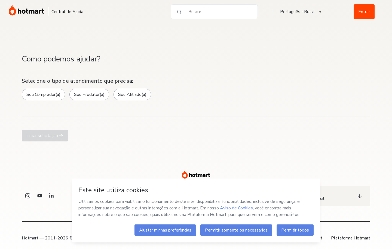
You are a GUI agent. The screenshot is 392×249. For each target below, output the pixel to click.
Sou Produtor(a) (89, 94)
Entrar (364, 12)
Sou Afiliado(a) (132, 94)
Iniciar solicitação (44, 136)
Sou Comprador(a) (43, 94)
